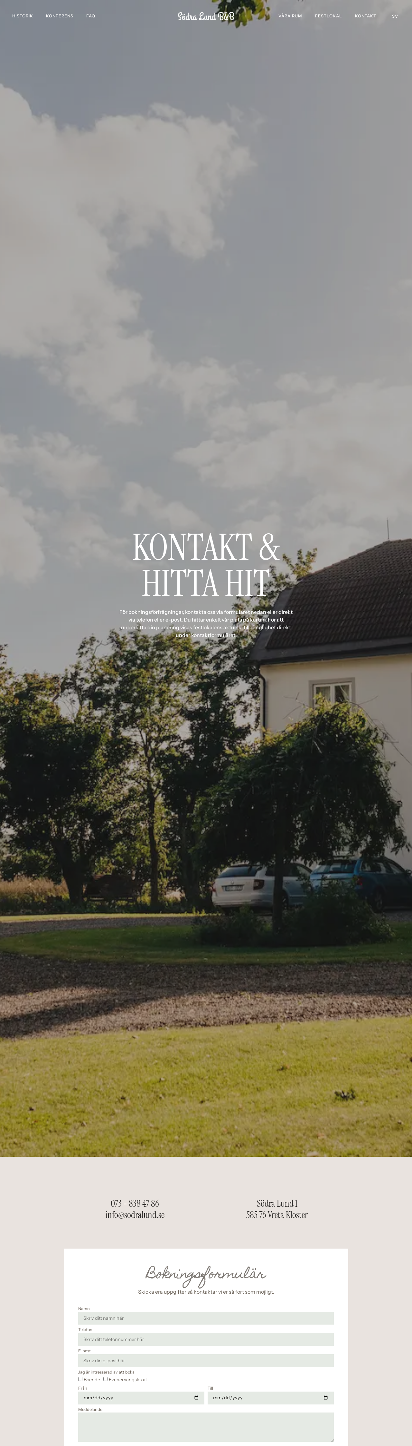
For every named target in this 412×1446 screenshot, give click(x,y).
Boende (92, 1379)
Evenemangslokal (127, 1379)
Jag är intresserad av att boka (106, 1372)
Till (210, 1388)
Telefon (85, 1330)
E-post (84, 1351)
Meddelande (90, 1410)
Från (82, 1388)
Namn (84, 1309)
